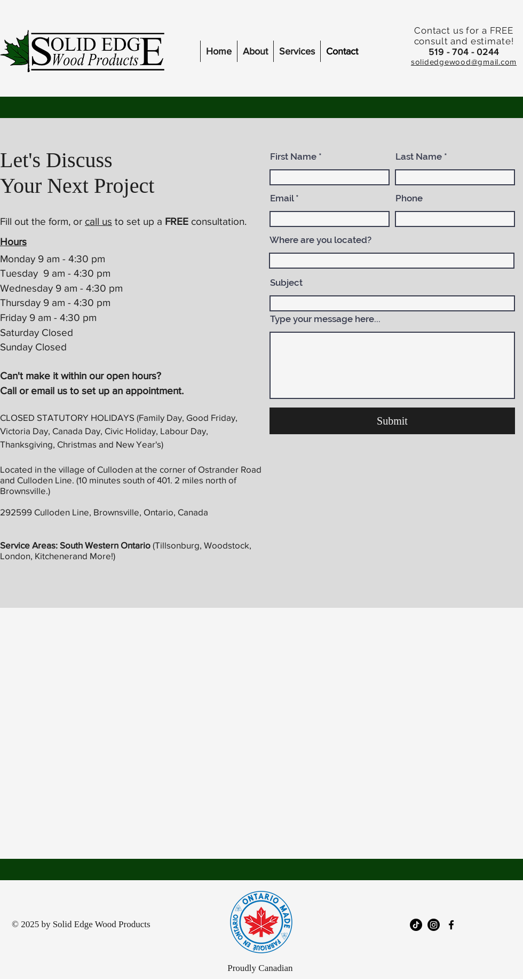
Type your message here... (325, 319)
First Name (293, 156)
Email (282, 198)
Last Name (418, 156)
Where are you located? (320, 240)
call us (98, 221)
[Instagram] (433, 925)
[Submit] (392, 421)
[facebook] (451, 925)
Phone (409, 198)
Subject (286, 282)
